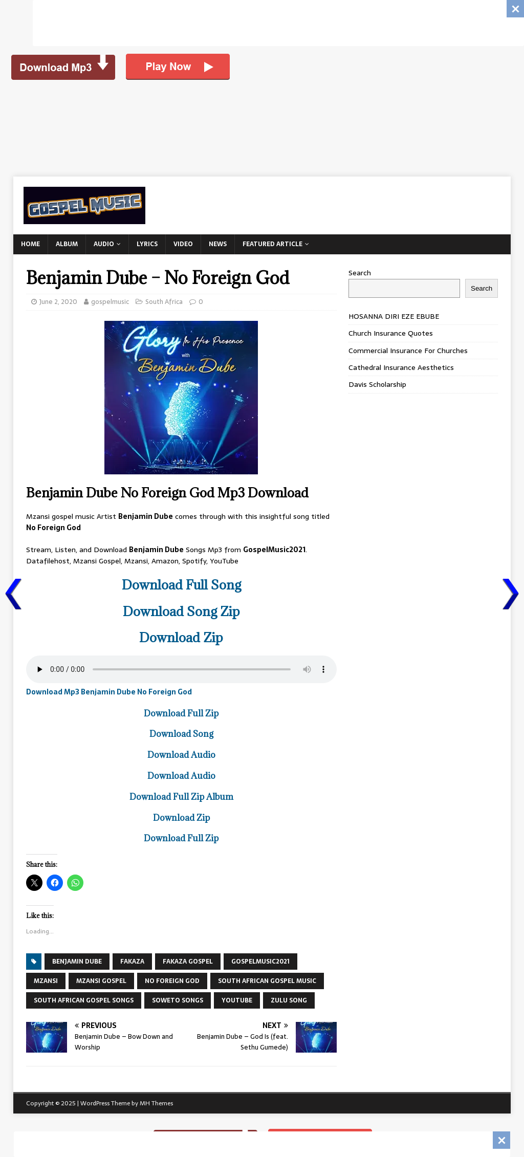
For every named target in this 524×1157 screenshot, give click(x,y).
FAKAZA (132, 961)
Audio (104, 244)
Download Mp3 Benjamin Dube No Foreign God (109, 691)
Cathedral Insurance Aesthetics (401, 367)
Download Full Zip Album (181, 796)
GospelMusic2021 (260, 961)
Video (183, 244)
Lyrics (147, 244)
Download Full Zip (181, 713)
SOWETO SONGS (177, 1000)
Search (359, 272)
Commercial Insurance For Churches (408, 350)
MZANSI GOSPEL (101, 981)
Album (67, 244)
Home (30, 244)
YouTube (237, 1000)
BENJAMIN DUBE (77, 961)
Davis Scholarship (377, 384)
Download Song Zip (181, 611)
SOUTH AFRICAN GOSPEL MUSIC (267, 981)
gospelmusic (110, 301)
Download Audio (181, 754)
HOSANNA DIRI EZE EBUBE (393, 316)
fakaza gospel (188, 961)
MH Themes (156, 1103)
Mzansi (46, 981)
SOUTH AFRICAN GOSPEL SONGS (84, 1000)
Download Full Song (181, 584)
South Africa (164, 301)
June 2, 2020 (58, 301)
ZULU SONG (289, 1000)
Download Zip (181, 637)
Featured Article (272, 244)
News (218, 244)
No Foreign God (172, 981)
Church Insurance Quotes (390, 333)
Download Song (181, 733)
